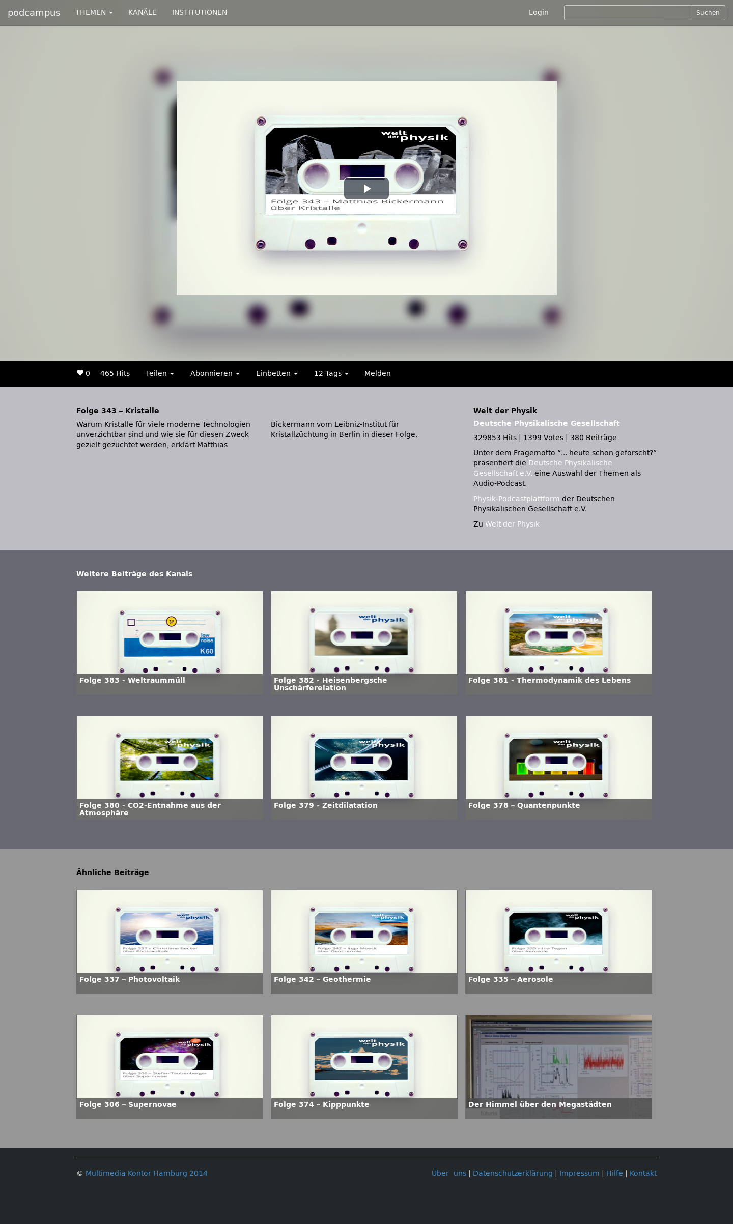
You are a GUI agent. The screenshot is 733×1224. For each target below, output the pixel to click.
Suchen (708, 12)
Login (539, 12)
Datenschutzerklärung (513, 1173)
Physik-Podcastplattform (516, 498)
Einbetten (277, 373)
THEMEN (94, 12)
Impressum (579, 1173)
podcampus (34, 12)
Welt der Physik (512, 524)
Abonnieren (215, 373)
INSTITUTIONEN (199, 12)
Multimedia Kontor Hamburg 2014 (147, 1173)
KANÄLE (142, 12)
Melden (377, 373)
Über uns (449, 1173)
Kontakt (643, 1173)
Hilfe (614, 1173)
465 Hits (115, 373)
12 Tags (331, 373)
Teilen (160, 373)
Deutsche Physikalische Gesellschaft (546, 423)
